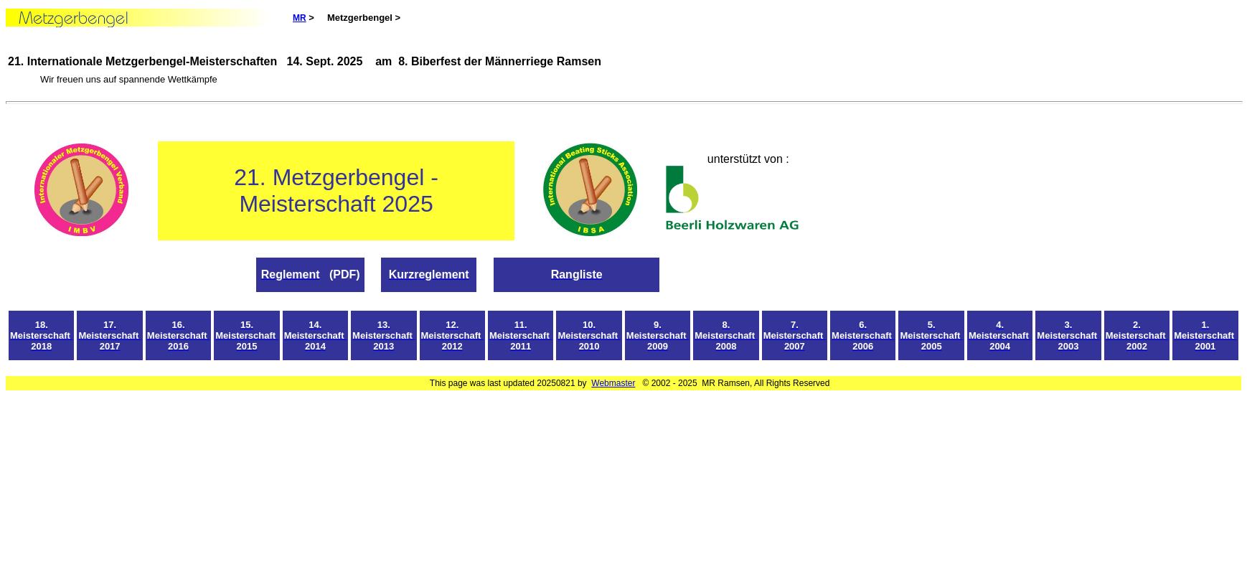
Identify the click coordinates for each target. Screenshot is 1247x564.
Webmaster (613, 383)
